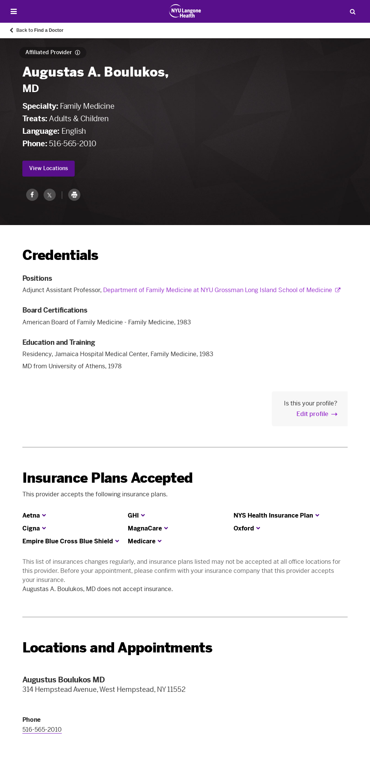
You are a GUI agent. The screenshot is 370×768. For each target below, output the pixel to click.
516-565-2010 (72, 143)
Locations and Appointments (117, 648)
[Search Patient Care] (352, 11)
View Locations (48, 168)
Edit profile (312, 414)
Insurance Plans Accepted (107, 478)
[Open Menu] (13, 11)
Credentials (60, 255)
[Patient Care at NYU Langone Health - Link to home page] (185, 11)
